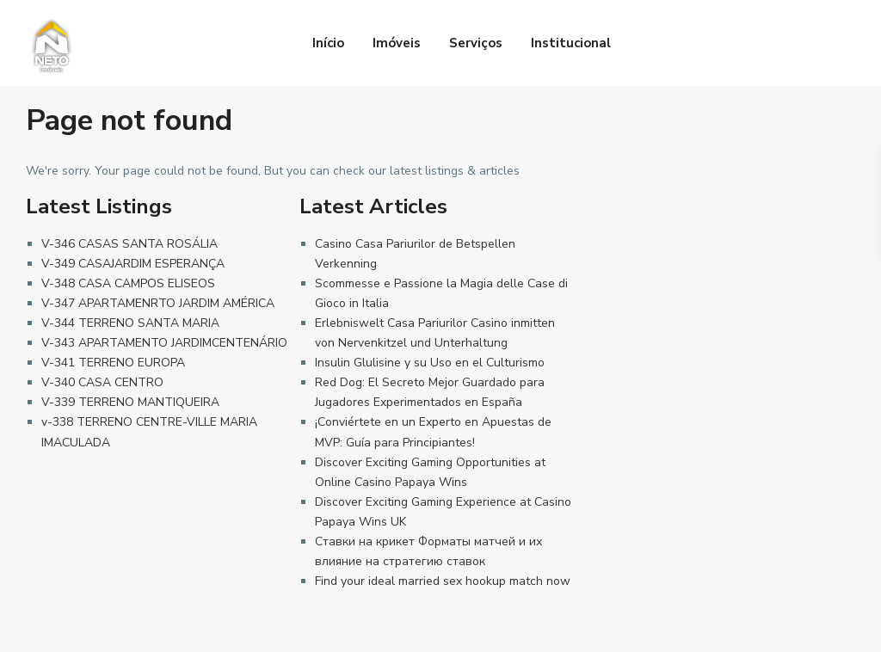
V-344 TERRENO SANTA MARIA (130, 323)
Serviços (475, 43)
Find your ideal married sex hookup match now (442, 581)
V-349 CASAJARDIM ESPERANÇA (133, 263)
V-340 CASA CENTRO (102, 382)
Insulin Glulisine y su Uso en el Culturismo (430, 362)
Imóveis (397, 43)
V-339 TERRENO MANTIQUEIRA (130, 402)
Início (328, 43)
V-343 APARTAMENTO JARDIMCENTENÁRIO (164, 343)
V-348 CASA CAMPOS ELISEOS (128, 283)
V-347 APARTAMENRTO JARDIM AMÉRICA (157, 303)
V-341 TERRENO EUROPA (113, 362)
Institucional (571, 43)
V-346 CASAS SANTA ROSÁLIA (129, 244)
